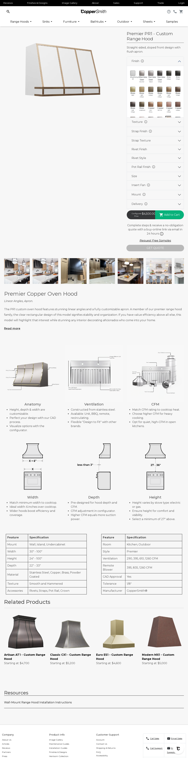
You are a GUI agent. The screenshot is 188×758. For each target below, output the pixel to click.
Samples (172, 21)
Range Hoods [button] (19, 21)
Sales (116, 3)
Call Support (156, 748)
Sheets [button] (148, 21)
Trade (161, 3)
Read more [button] (12, 328)
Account (100, 739)
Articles (5, 744)
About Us (6, 739)
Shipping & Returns (105, 748)
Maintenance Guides (59, 744)
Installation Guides (58, 748)
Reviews (8, 3)
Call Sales (154, 738)
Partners (6, 752)
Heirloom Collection (58, 756)
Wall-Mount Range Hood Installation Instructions (38, 702)
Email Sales (176, 738)
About (95, 3)
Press (4, 756)
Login (181, 3)
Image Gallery (69, 3)
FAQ (98, 752)
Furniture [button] (70, 21)
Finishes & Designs (37, 3)
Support (138, 3)
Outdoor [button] (123, 21)
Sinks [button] (46, 21)
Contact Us (101, 744)
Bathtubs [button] (97, 21)
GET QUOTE (155, 248)
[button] (8, 11)
